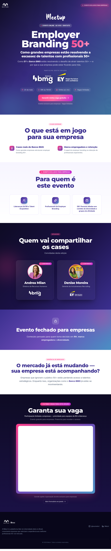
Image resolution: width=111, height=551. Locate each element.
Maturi (105, 528)
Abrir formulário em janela (55, 503)
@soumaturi (94, 528)
